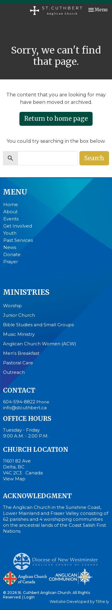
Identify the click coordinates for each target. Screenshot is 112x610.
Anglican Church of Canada (25, 577)
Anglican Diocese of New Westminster (58, 558)
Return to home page (56, 118)
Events (11, 219)
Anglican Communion (71, 576)
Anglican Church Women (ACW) (39, 343)
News (9, 247)
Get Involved (17, 226)
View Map (14, 479)
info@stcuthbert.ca (25, 407)
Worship (12, 305)
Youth (9, 233)
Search (94, 158)
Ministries (26, 292)
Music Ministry (19, 334)
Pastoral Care (18, 363)
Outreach (14, 372)
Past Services (18, 240)
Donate (12, 254)
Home (10, 204)
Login (29, 597)
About (10, 211)
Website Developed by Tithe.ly (79, 601)
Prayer (10, 261)
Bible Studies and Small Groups (38, 324)
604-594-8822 (19, 401)
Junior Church (19, 315)
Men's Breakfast (21, 353)
